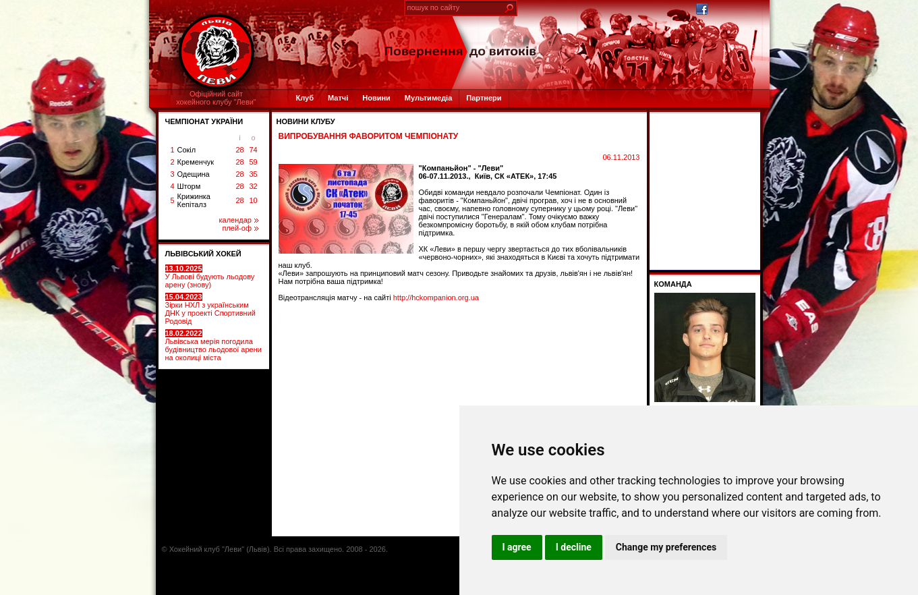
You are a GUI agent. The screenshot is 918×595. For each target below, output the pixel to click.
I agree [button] (517, 547)
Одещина (193, 174)
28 (239, 150)
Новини (376, 98)
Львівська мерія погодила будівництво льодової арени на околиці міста (213, 345)
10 (253, 200)
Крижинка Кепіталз (193, 200)
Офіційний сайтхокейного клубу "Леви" (216, 98)
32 (253, 186)
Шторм (189, 186)
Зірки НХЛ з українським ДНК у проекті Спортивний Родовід (210, 309)
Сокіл (186, 150)
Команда (673, 284)
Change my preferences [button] (666, 547)
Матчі (338, 98)
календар (238, 220)
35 (253, 174)
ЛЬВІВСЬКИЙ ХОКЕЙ (203, 254)
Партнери (483, 98)
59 (253, 162)
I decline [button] (574, 547)
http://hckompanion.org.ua (436, 297)
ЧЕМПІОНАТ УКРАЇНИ (204, 121)
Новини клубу (306, 121)
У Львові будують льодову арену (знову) (210, 276)
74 (253, 150)
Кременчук (195, 162)
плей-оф (240, 228)
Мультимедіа (428, 98)
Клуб (305, 98)
